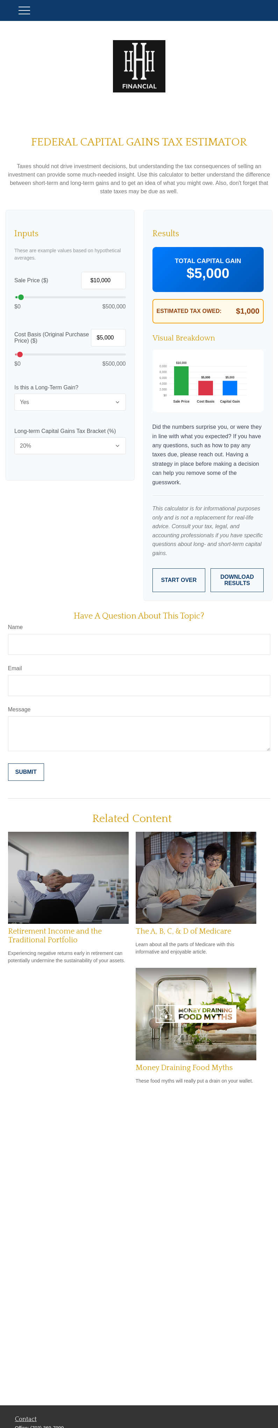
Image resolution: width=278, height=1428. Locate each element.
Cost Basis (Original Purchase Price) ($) (51, 337)
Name (15, 627)
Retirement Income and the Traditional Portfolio (55, 935)
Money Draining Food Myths (184, 1067)
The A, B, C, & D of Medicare (183, 931)
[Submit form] (26, 772)
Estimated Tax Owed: (189, 311)
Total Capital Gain (208, 260)
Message (19, 709)
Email (15, 668)
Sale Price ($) (31, 280)
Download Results (237, 580)
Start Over (179, 580)
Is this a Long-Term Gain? (46, 387)
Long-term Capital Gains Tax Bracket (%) (65, 431)
